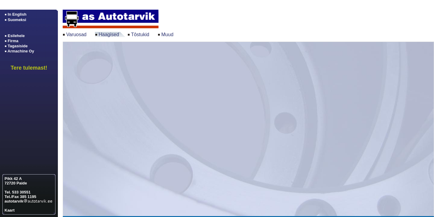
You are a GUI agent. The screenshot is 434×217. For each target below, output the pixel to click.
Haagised (109, 34)
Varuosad (76, 34)
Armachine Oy (21, 51)
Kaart (9, 210)
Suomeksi (17, 19)
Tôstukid (140, 34)
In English (17, 14)
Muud (167, 34)
